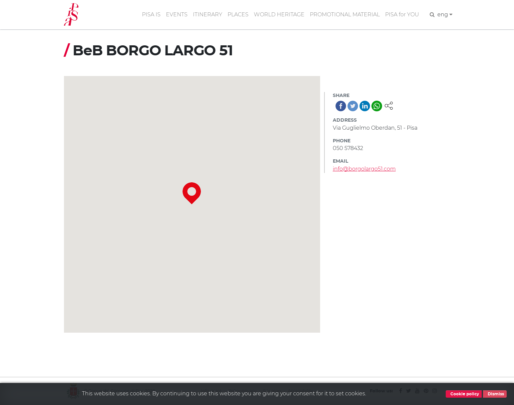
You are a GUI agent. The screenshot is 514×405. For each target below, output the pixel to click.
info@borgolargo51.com (364, 169)
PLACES (238, 14)
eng (444, 14)
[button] (389, 105)
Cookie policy (463, 394)
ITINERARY (207, 14)
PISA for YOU (402, 14)
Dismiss (495, 394)
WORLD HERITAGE (279, 14)
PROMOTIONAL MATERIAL (345, 14)
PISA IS (151, 14)
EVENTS (177, 14)
